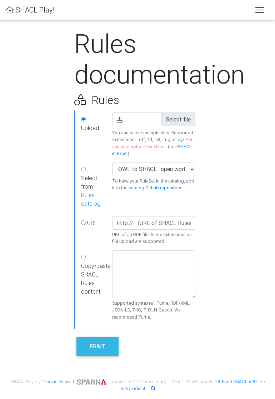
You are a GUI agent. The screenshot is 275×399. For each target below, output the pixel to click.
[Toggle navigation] (259, 10)
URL (89, 222)
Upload (90, 124)
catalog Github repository (155, 188)
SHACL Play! (30, 9)
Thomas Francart (58, 382)
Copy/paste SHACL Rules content (94, 275)
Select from (90, 187)
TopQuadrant (132, 388)
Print (97, 346)
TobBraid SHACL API (235, 382)
